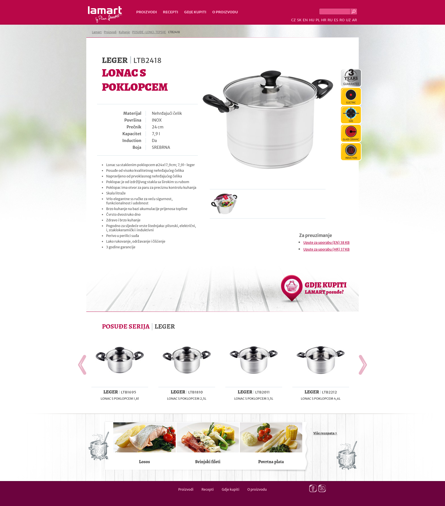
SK (299, 20)
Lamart (105, 14)
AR (354, 20)
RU (330, 20)
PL (318, 20)
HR (323, 20)
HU (311, 20)
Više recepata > (325, 433)
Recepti (170, 12)
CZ (293, 20)
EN (305, 20)
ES (336, 20)
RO (342, 20)
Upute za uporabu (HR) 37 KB (326, 249)
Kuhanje (124, 32)
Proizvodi (146, 12)
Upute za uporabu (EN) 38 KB (326, 242)
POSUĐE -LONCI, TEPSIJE (149, 32)
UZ (348, 20)
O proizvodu (225, 12)
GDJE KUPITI (326, 287)
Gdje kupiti (195, 12)
